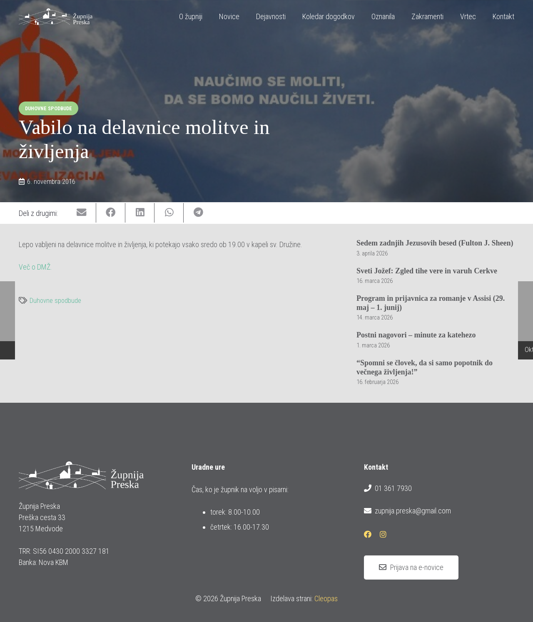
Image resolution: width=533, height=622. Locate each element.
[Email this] (81, 213)
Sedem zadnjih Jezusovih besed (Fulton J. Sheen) (434, 243)
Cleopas (326, 598)
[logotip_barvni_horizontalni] (55, 16)
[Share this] (110, 213)
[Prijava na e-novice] (411, 567)
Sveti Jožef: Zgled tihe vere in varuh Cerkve (426, 270)
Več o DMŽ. (35, 267)
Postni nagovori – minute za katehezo (416, 335)
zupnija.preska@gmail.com (407, 510)
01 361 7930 (387, 488)
